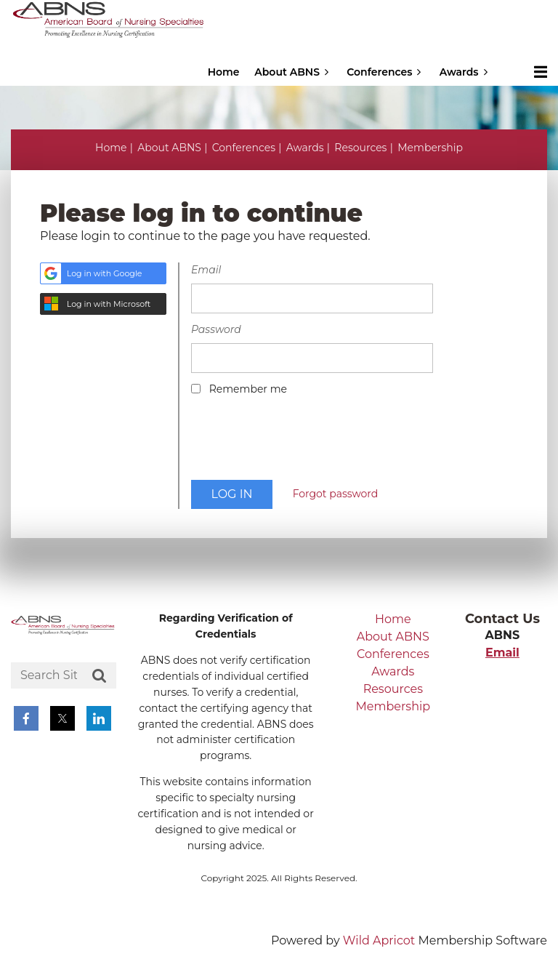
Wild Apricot (379, 940)
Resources (360, 147)
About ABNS (169, 147)
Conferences (243, 147)
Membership (430, 147)
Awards (305, 147)
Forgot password (336, 493)
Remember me (248, 389)
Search (99, 676)
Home (110, 147)
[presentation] (301, 442)
